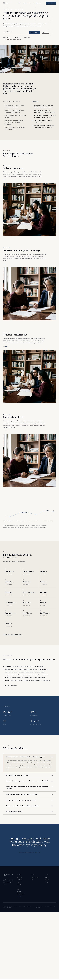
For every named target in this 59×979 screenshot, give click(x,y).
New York (19, 874)
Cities (19, 3)
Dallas (18, 886)
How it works (26, 3)
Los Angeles (20, 877)
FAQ (32, 877)
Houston (19, 884)
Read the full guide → (11, 682)
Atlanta (19, 889)
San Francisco (20, 891)
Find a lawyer (51, 3)
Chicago (19, 882)
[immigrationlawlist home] (7, 3)
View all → (19, 894)
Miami (18, 879)
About (46, 874)
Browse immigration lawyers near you (29, 850)
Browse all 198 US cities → (12, 632)
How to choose (37, 3)
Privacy (47, 877)
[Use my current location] (45, 32)
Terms (46, 879)
